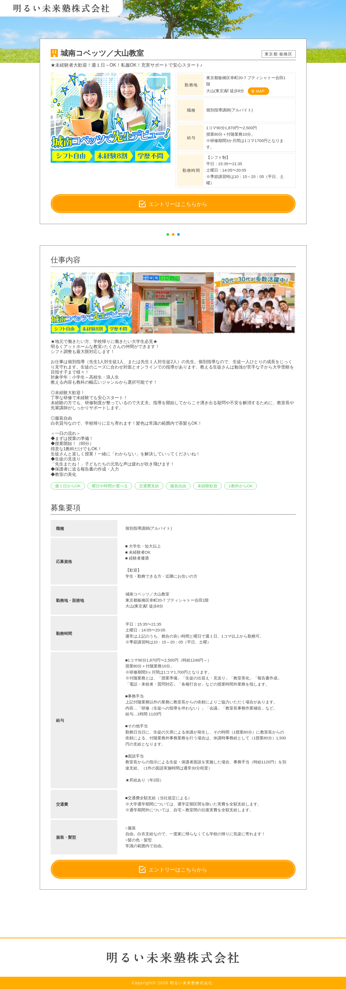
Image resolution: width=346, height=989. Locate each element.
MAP (260, 91)
